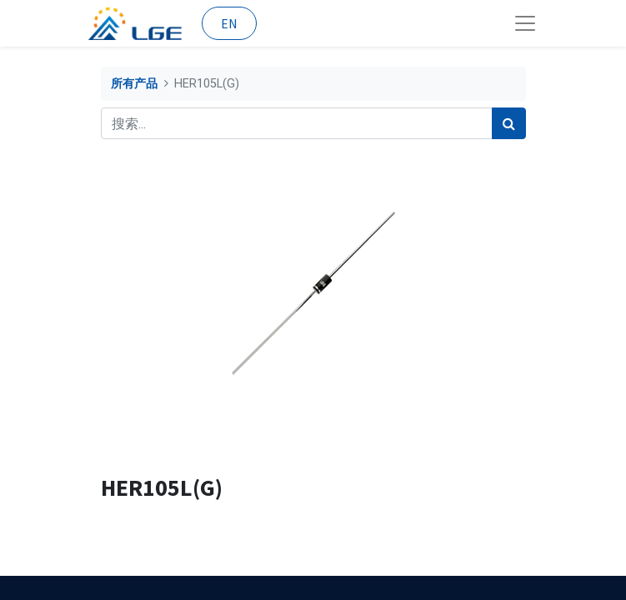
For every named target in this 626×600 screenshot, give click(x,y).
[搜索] (509, 123)
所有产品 (134, 84)
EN (229, 23)
